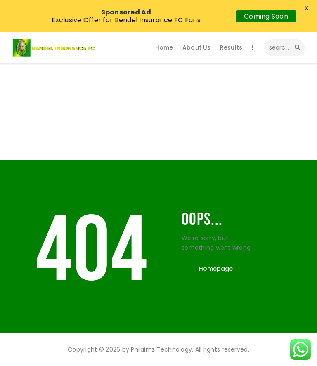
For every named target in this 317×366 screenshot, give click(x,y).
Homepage (216, 268)
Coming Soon (266, 16)
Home (136, 135)
